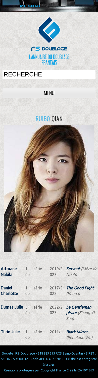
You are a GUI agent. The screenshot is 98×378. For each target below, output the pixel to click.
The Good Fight (80, 288)
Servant (73, 268)
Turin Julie (10, 332)
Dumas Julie (12, 307)
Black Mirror (77, 332)
